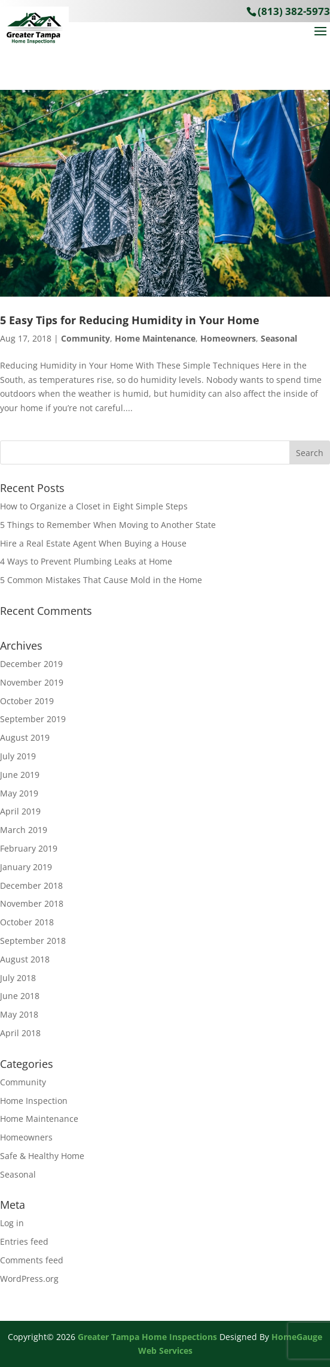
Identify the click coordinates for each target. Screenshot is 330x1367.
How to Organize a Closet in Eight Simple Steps (94, 506)
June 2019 (19, 774)
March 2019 (23, 829)
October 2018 (27, 922)
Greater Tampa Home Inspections (147, 1336)
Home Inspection (34, 1100)
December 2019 (31, 663)
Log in (12, 1223)
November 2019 (31, 682)
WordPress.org (29, 1278)
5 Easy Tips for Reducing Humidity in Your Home (129, 320)
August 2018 (25, 959)
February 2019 (28, 848)
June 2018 (19, 995)
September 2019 (33, 719)
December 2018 (31, 885)
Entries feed (24, 1241)
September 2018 (33, 940)
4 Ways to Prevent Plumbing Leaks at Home (86, 561)
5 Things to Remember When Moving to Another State (108, 524)
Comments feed (31, 1260)
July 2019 (18, 756)
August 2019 (25, 737)
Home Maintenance (155, 338)
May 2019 (19, 793)
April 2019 (20, 811)
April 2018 (20, 1033)
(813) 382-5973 (294, 11)
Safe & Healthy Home (42, 1155)
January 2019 (26, 867)
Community (85, 338)
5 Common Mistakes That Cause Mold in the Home (101, 580)
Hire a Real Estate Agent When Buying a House (93, 543)
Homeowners (228, 338)
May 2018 (19, 1014)
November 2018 (31, 903)
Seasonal (279, 338)
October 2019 (27, 701)
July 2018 (18, 977)
